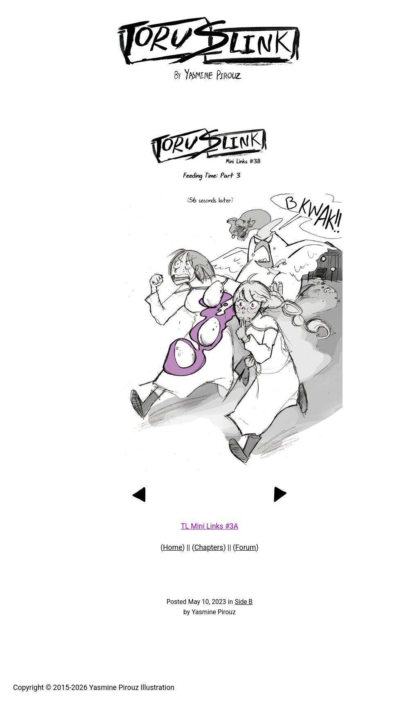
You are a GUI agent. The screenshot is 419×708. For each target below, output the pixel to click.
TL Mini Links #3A (209, 526)
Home (172, 547)
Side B (244, 602)
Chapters (208, 547)
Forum (245, 547)
